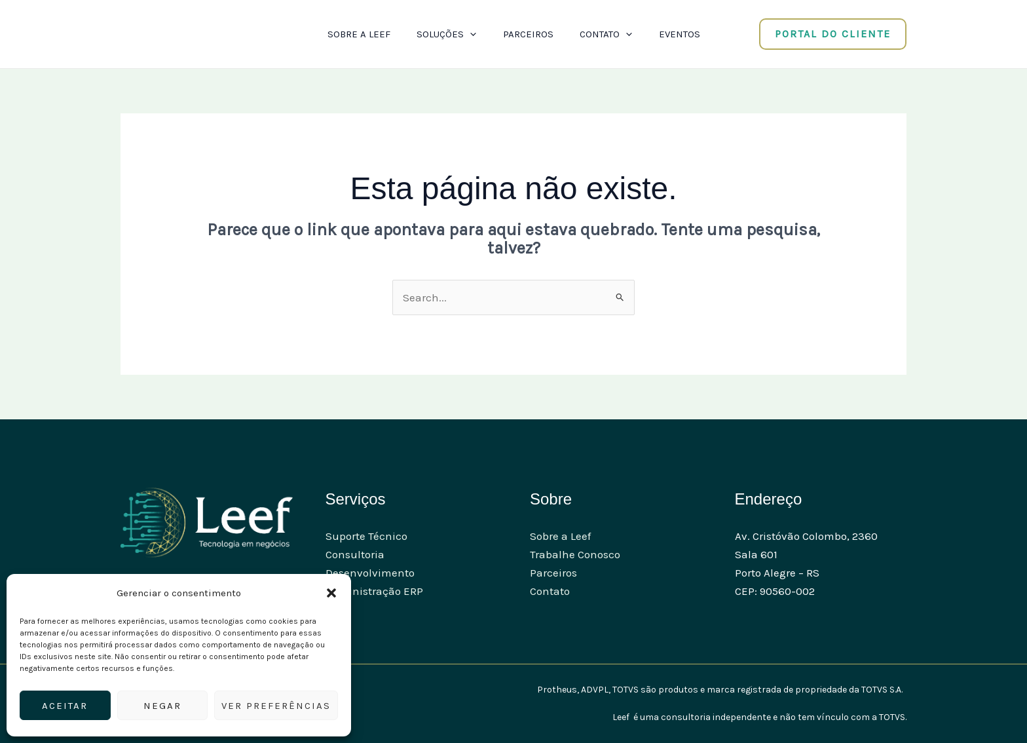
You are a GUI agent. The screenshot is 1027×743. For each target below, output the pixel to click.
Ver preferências (276, 706)
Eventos (686, 34)
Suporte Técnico (366, 536)
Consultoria (355, 554)
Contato (550, 591)
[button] (331, 593)
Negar (162, 706)
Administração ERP (374, 591)
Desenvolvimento (370, 572)
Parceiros (528, 34)
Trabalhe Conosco (575, 554)
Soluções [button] (443, 34)
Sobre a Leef (351, 34)
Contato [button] (610, 34)
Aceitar (65, 706)
